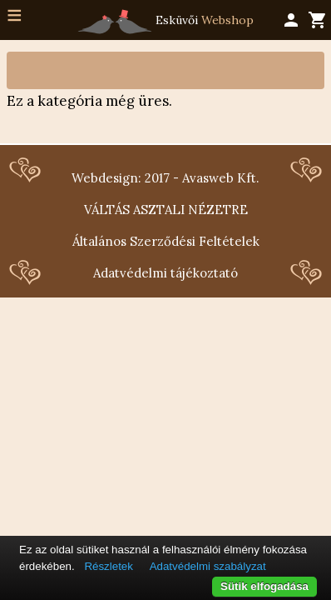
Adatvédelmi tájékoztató (165, 273)
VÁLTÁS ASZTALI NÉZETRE (166, 210)
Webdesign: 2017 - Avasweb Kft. (165, 178)
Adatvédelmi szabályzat (208, 566)
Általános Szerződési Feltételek (165, 241)
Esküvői (165, 21)
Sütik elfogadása (264, 586)
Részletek (108, 566)
